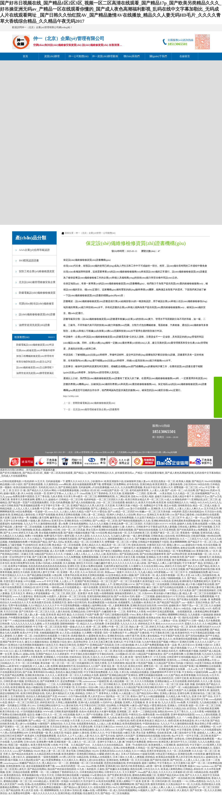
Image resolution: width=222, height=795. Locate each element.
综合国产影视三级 (188, 666)
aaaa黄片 (213, 672)
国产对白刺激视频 (80, 508)
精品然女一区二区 (77, 660)
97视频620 (41, 717)
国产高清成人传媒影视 (100, 678)
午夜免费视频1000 (185, 551)
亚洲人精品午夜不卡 (183, 496)
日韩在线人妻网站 (187, 527)
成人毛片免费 (57, 551)
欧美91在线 (124, 717)
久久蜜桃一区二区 (22, 636)
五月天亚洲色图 (167, 530)
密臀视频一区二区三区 (186, 487)
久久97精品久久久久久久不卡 (43, 605)
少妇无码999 (189, 484)
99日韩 (56, 530)
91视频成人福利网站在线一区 (95, 605)
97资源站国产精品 (37, 542)
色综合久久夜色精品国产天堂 (41, 696)
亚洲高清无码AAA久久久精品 (115, 751)
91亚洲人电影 (146, 496)
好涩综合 (191, 708)
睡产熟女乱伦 (15, 690)
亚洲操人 (172, 705)
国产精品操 (6, 527)
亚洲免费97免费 (44, 742)
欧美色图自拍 (155, 648)
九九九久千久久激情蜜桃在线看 (41, 524)
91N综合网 (101, 533)
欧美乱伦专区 (135, 666)
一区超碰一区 (40, 511)
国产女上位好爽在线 (150, 630)
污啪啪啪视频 (173, 578)
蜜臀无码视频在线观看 (151, 675)
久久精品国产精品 (140, 551)
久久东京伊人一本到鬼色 (31, 590)
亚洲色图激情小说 (15, 766)
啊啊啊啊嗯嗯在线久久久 (13, 539)
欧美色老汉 (148, 720)
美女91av (141, 514)
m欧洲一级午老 (154, 766)
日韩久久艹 (92, 693)
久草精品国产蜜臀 (24, 599)
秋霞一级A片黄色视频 (175, 648)
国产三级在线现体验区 (204, 590)
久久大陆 (113, 672)
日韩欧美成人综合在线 (163, 536)
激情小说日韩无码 (77, 602)
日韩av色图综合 (197, 781)
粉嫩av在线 (89, 790)
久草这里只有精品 (87, 748)
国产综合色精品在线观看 (78, 630)
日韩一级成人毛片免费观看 (205, 621)
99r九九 (211, 781)
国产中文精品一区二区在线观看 (152, 584)
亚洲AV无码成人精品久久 (38, 548)
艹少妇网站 (161, 614)
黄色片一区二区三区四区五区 (23, 702)
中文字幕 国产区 (29, 787)
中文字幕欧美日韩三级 (162, 633)
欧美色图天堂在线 (41, 602)
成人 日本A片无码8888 (127, 754)
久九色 (146, 521)
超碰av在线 (29, 654)
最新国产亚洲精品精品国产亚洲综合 (119, 675)
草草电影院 (6, 596)
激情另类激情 (157, 784)
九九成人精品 (145, 572)
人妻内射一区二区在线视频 (27, 527)
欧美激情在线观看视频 (185, 639)
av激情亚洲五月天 (32, 608)
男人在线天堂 (56, 733)
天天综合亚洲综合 (44, 621)
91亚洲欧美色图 (192, 654)
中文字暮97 (196, 745)
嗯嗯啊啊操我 (51, 790)
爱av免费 (63, 524)
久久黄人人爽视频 (134, 757)
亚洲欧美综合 (71, 521)
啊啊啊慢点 (126, 578)
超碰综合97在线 (193, 545)
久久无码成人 (105, 748)
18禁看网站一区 (207, 727)
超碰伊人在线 (184, 524)
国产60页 (203, 639)
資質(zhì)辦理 (52, 56)
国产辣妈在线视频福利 (130, 521)
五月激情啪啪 (13, 684)
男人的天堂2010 (96, 696)
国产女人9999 (10, 533)
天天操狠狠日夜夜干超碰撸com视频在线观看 (142, 590)
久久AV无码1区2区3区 (92, 572)
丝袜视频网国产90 (204, 493)
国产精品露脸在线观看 (39, 575)
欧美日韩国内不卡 (9, 678)
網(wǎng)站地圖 (170, 452)
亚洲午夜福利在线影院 (182, 714)
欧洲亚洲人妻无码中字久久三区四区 (178, 742)
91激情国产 (44, 724)
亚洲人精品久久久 (91, 545)
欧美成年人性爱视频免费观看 (40, 736)
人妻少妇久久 (18, 757)
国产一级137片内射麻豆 (163, 790)
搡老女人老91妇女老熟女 (92, 760)
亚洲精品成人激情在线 (23, 514)
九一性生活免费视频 (139, 678)
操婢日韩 (104, 569)
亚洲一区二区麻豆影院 (116, 714)
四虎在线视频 (126, 530)
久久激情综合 (51, 484)
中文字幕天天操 (132, 642)
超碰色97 (53, 499)
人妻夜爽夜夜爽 (120, 605)
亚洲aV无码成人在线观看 (49, 563)
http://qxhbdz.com (205, 766)
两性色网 (168, 727)
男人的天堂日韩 (184, 757)
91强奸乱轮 (123, 720)
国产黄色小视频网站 (111, 551)
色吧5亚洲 (135, 720)
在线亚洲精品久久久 (177, 502)
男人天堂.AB (187, 575)
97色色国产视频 (144, 663)
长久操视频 (69, 563)
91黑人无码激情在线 (206, 575)
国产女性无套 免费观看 (59, 699)
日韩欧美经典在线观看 (67, 775)
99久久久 (115, 487)
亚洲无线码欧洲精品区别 (100, 596)
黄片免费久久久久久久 (86, 518)
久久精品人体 (173, 696)
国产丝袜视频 (205, 527)
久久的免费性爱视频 (131, 487)
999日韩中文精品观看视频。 (161, 611)
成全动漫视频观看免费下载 (86, 484)
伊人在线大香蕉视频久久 (199, 748)
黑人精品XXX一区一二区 (55, 763)
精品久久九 (197, 657)
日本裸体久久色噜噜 (100, 599)
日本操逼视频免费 (104, 739)
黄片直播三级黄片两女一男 (14, 518)
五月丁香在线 (42, 496)
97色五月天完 (46, 775)
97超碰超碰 (207, 614)
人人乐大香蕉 (196, 711)
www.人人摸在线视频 (206, 714)
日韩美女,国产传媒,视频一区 (67, 548)
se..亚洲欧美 (154, 508)
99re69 (37, 751)
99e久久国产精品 (121, 787)
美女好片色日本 (151, 487)
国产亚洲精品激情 (67, 487)
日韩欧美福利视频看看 (66, 711)
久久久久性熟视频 (144, 681)
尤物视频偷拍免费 (17, 542)
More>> (51, 337)
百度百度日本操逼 (13, 581)
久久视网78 (134, 566)
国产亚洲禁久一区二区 (12, 727)
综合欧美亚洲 (164, 733)
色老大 (38, 651)
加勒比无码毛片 (169, 651)
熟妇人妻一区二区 (138, 627)
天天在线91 (81, 687)
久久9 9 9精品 (139, 751)
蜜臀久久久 (41, 499)
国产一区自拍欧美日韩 (183, 778)
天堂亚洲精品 (176, 699)
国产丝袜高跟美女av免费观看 (192, 530)
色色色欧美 (202, 548)
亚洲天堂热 (123, 690)
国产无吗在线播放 (194, 636)
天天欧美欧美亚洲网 (208, 708)
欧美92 (102, 636)
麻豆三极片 (152, 587)
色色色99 (60, 672)
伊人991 (31, 705)
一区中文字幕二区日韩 (196, 736)
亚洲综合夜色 (51, 687)
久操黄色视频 (50, 527)
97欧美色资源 (96, 617)
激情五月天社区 (84, 563)
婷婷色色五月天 (146, 624)
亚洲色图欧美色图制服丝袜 (185, 521)
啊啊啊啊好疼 (99, 717)
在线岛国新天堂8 (102, 787)
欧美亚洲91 (14, 657)
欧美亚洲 (161, 502)
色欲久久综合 (28, 708)
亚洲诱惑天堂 (59, 602)
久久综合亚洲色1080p (152, 566)
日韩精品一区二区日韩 (71, 499)
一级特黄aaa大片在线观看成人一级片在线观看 (74, 587)
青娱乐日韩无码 (67, 645)
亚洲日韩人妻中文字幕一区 (45, 572)
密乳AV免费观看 (53, 590)
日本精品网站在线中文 (48, 705)
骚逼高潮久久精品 (88, 569)
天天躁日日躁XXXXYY (156, 524)
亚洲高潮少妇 (112, 766)
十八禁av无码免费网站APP (14, 733)
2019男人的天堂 (67, 757)
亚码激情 (200, 684)
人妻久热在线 (63, 611)
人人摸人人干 (66, 581)
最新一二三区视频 (145, 596)
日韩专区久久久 (112, 772)
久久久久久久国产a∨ (206, 642)
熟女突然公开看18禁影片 (208, 724)
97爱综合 (102, 511)
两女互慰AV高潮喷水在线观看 (102, 530)
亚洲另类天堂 (106, 587)
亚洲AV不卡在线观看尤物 (73, 678)
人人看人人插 (157, 490)
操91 (69, 642)
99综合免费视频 (23, 511)
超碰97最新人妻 (11, 493)
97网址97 (173, 642)
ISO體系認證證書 (29, 260)
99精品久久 (64, 617)
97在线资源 (199, 754)
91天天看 (75, 720)
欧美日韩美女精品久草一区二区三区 (144, 499)
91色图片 (51, 596)
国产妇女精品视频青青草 (153, 554)
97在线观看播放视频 (68, 490)
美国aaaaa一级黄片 (114, 572)
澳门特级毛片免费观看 (134, 742)
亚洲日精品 (146, 484)
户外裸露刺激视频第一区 (21, 617)
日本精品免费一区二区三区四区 (125, 524)
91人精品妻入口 (127, 693)
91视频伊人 (144, 790)
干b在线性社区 (30, 545)
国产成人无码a (56, 542)
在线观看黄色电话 (86, 724)
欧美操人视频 (183, 481)
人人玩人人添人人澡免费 (26, 508)
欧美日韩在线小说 (10, 711)
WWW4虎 (48, 711)
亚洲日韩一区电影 (59, 781)
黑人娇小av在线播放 (26, 724)
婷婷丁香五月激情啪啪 (20, 530)
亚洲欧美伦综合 (115, 636)
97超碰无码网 (201, 672)
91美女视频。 (84, 717)
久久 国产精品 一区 (192, 578)
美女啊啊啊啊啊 (178, 542)
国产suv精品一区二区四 (105, 521)
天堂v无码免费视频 (60, 502)
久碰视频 (80, 608)
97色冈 (3, 657)
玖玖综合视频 (210, 545)
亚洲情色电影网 (73, 584)
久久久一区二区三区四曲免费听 (157, 739)
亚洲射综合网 (185, 754)
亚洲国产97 (185, 621)
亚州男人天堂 (130, 621)
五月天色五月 (211, 508)
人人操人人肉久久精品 (71, 511)
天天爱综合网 (85, 727)
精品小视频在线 (34, 687)
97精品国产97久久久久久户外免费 (148, 690)
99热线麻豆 (210, 617)
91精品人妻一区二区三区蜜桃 (18, 730)
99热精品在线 (201, 772)
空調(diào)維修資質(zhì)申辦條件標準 (35, 350)
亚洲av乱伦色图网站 (35, 784)
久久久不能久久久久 (152, 684)
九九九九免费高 (206, 742)
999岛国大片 (76, 781)
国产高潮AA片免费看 (89, 527)
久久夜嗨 (72, 748)
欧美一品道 (171, 645)
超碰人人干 (106, 584)
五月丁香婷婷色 (99, 493)
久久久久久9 (165, 772)
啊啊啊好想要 (94, 690)
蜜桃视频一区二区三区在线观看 (86, 763)
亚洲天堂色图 (164, 560)
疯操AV (192, 766)
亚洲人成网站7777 (125, 781)
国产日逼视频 (109, 690)
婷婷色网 (53, 569)
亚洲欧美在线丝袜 (34, 675)
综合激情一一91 (180, 781)
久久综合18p (161, 699)
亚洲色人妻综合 (168, 693)
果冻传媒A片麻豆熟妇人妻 (167, 593)
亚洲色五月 (153, 514)
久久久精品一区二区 (183, 493)
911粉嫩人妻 (132, 739)
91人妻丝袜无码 (69, 705)
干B (70, 690)
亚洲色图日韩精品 (86, 754)
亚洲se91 (17, 654)
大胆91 (212, 548)
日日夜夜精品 (63, 560)
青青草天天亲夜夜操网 (22, 499)
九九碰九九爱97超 (120, 536)
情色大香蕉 (101, 663)
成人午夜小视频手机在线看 (200, 584)
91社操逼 (64, 720)
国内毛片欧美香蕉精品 (133, 766)
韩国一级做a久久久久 (74, 627)
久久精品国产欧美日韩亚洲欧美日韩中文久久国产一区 (152, 687)
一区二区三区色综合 (68, 730)
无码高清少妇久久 (47, 487)
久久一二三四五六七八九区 (194, 539)
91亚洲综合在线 (145, 708)
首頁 (25, 56)
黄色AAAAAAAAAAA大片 (169, 624)
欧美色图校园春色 (132, 724)
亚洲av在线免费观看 (124, 748)
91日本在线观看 (80, 599)
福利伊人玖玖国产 (125, 736)
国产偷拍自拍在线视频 (146, 530)
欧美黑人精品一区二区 (77, 542)
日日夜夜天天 (97, 542)
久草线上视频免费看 (66, 702)
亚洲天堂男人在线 (131, 684)
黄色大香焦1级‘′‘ (145, 614)
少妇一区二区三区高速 (73, 530)
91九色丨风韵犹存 (86, 769)
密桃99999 (152, 742)
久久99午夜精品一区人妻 (114, 657)
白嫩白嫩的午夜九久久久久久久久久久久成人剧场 (120, 563)
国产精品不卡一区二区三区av (203, 542)
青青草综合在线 (130, 699)
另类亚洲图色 (172, 548)
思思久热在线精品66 (193, 511)
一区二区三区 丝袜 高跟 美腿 (179, 684)
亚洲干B (215, 581)
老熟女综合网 (187, 548)
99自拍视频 (110, 617)
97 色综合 (23, 578)
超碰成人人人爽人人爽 (209, 733)
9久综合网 (189, 490)
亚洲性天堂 (73, 566)
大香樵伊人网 (153, 651)
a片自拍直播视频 (100, 487)
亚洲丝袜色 (27, 684)
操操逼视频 (110, 669)
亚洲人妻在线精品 (149, 636)
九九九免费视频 (72, 557)
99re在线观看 (163, 714)
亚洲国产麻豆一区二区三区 (164, 533)
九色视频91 (137, 602)
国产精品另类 (142, 784)
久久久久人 (51, 675)
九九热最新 (194, 614)
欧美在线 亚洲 (15, 699)
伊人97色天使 (202, 720)
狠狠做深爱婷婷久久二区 (128, 593)
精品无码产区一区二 (149, 621)
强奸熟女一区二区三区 (12, 584)
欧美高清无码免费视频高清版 (129, 587)
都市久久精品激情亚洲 (37, 727)
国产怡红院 (176, 760)
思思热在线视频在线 (115, 763)
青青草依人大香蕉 (136, 611)
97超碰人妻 (34, 521)
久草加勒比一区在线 (48, 678)
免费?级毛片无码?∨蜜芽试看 (59, 536)
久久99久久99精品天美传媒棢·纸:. (98, 720)
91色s (38, 730)
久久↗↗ (181, 717)
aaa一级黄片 (188, 602)
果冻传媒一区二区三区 (52, 663)
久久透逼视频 (191, 587)
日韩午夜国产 (93, 611)
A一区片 (213, 551)
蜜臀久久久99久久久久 (78, 481)
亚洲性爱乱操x (63, 599)
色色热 (126, 551)
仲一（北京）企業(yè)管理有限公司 (78, 452)
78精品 (192, 502)
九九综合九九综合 (211, 654)
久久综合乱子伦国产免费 (86, 614)
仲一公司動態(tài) (78, 56)
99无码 (172, 524)
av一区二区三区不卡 (177, 572)
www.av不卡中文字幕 (47, 581)
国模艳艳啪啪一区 (69, 624)
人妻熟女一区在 (169, 621)
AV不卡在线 (49, 651)
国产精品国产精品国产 (169, 602)
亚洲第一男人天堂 (69, 572)
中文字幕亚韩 (184, 730)
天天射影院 (192, 702)
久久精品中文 (76, 669)
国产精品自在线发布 (63, 639)
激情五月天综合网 (132, 639)
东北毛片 (62, 736)
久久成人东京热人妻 (46, 617)
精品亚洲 (130, 663)
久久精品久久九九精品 (12, 536)
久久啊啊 (86, 633)
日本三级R (118, 757)
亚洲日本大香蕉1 (101, 630)
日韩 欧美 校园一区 (188, 705)
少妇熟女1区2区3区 (90, 490)
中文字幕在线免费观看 (96, 672)
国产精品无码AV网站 (148, 693)
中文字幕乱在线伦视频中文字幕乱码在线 (92, 654)
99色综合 (186, 608)
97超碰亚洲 (103, 681)
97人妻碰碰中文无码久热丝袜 (36, 778)
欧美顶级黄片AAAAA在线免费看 (192, 630)
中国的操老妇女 (151, 724)
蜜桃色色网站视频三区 (144, 775)
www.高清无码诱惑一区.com (70, 766)
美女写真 (71, 751)
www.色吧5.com (121, 508)
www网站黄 (65, 484)
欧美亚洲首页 (160, 484)
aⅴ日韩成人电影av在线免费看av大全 (197, 660)
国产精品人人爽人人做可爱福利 (164, 563)
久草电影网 (123, 705)
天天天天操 (115, 493)
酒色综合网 (136, 769)
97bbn (132, 614)
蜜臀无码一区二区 (153, 666)
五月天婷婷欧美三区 (138, 533)
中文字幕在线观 (114, 733)
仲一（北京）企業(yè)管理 (88, 233)
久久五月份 (69, 724)
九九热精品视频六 (209, 702)
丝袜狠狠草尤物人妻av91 (137, 481)
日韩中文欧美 (182, 678)
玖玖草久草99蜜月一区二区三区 (80, 496)
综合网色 (111, 705)
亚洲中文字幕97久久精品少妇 (170, 708)
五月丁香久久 (181, 711)
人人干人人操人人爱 (78, 736)
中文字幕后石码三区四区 (92, 705)
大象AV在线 (198, 608)
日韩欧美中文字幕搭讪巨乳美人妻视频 (156, 527)
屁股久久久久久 (193, 624)
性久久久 (95, 736)
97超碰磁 (84, 775)
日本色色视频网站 (78, 524)
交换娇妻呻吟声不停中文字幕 (165, 672)
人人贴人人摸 (103, 724)
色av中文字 (177, 736)
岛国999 (69, 518)
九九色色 (112, 717)
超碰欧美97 (175, 605)
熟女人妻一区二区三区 (53, 751)
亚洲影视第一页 (62, 742)
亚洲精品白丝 (49, 730)
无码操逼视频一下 (55, 481)
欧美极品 (116, 724)
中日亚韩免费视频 (69, 605)
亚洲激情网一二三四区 (134, 493)
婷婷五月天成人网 (28, 533)
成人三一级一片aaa (195, 518)
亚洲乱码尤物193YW (124, 584)
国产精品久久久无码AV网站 (41, 490)
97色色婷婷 (28, 481)
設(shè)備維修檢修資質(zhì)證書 (37, 314)
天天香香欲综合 (11, 778)
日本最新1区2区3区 (183, 772)
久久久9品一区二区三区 (204, 751)
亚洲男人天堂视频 (132, 702)
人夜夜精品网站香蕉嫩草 (206, 611)
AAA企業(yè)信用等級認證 (34, 249)
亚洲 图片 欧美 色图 (88, 593)
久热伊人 (130, 527)
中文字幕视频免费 (142, 578)
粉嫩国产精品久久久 (30, 763)
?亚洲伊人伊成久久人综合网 (121, 514)
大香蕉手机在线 (71, 575)
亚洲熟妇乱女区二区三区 (204, 499)
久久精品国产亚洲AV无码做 (168, 663)
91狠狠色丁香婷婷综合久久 (64, 772)
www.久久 (53, 511)
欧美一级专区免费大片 (140, 657)
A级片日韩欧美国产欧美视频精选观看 (20, 505)
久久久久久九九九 (100, 536)
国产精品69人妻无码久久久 (78, 787)
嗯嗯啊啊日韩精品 (177, 614)
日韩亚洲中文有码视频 (179, 657)
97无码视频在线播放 (31, 711)
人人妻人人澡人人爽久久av (189, 508)
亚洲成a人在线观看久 (101, 757)
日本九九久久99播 (152, 639)
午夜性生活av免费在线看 (142, 714)
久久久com (57, 708)
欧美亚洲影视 (18, 687)
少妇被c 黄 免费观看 (209, 599)
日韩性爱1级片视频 (13, 681)
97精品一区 (137, 505)
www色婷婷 (215, 699)
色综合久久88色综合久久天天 (15, 602)
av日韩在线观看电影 (10, 481)
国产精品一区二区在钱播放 (115, 793)
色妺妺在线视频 (84, 621)
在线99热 (165, 736)
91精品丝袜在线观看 (23, 621)
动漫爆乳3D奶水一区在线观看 (19, 569)
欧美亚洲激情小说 (113, 481)
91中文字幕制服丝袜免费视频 (125, 569)
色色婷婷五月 (147, 699)
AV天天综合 (169, 599)
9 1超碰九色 (68, 739)
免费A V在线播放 (34, 536)
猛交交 (30, 714)
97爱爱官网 (79, 690)
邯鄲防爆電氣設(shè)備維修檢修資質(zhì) (94, 403)
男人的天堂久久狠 (65, 621)
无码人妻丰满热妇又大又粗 (60, 693)
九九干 (63, 569)
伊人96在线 (27, 493)
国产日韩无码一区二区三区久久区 (37, 611)
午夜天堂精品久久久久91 (13, 575)
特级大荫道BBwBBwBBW (133, 648)
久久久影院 (167, 508)
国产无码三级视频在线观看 (114, 614)
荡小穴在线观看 (138, 508)
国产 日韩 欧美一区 (144, 575)
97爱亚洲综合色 (158, 705)
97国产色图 (89, 548)
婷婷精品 (80, 693)
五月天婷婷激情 (116, 663)
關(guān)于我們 (158, 56)
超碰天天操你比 (163, 496)
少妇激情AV (97, 481)
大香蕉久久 (158, 548)
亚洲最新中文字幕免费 (175, 766)
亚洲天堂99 (57, 521)
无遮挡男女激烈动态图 (115, 566)
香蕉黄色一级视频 (189, 533)
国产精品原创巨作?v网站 (85, 784)
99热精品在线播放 (139, 672)
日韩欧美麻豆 (125, 669)
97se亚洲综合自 (98, 775)
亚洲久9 (118, 687)
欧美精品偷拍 (87, 730)
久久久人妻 (206, 681)
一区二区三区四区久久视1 (110, 499)
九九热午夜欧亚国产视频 (155, 642)
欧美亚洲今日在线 (84, 739)
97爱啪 (133, 542)
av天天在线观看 (51, 624)
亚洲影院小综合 (58, 642)
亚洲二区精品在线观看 (18, 772)
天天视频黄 (134, 599)
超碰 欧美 (5, 514)
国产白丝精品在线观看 (171, 587)
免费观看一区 (126, 760)
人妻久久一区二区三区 (84, 742)
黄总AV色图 (170, 505)
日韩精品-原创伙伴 (193, 769)
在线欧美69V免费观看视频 (200, 596)
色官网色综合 (183, 536)
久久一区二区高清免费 (179, 751)
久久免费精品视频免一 (51, 787)
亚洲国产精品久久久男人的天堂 (87, 505)
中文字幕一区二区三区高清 (107, 621)
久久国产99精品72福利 (127, 730)
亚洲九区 (118, 642)
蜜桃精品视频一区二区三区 (17, 781)
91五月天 (40, 481)
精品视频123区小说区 (11, 484)
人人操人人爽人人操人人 (162, 787)
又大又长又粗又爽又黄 (101, 642)
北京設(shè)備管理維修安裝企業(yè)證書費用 (96, 409)
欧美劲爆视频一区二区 (200, 554)
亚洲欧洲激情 (119, 599)
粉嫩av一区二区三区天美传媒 (155, 511)
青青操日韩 (202, 551)
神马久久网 (198, 560)
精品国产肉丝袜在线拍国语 (61, 769)
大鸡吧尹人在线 (73, 551)
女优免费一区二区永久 (84, 684)
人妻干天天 (49, 560)
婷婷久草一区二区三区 (124, 708)
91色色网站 (182, 787)
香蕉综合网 (40, 596)
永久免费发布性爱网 (19, 793)
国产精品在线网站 (36, 769)
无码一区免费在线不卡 (115, 633)
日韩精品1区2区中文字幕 (36, 587)
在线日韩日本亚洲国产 (12, 736)
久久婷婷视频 (64, 684)
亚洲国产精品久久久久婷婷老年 (53, 654)
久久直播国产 (148, 669)
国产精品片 (198, 481)
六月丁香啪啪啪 (207, 669)
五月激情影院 (18, 696)
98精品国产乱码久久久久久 (48, 554)
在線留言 (185, 56)
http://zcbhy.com (71, 396)
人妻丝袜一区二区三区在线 (71, 596)
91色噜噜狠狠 (106, 593)
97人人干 (192, 648)
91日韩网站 (86, 521)
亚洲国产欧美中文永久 (12, 642)
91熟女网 (57, 575)
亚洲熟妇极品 (162, 681)
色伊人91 (80, 714)
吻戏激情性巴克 (67, 666)
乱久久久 (167, 639)
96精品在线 (82, 757)
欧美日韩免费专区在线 (22, 563)
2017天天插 (58, 630)
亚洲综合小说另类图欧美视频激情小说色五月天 (33, 645)
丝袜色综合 (75, 657)
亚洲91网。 (153, 493)
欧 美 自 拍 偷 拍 (151, 702)
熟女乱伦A (199, 757)
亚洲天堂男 (156, 608)
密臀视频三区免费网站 (114, 484)
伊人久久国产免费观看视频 (149, 645)
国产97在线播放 (94, 714)
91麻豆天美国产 (175, 690)
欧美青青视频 (188, 675)
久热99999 (147, 593)
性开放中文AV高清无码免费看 (36, 639)
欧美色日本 (150, 602)
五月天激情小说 (181, 763)
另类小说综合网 (28, 678)
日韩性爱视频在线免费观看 (199, 739)
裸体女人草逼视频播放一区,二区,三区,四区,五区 (51, 593)
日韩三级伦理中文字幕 (196, 699)
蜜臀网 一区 (37, 772)
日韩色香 (126, 608)
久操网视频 (215, 639)
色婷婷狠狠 (17, 524)
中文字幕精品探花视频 (202, 633)
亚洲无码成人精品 (209, 533)
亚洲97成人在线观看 (89, 702)
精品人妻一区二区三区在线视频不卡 (202, 593)
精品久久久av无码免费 (92, 624)
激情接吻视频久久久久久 (121, 539)
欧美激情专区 (182, 633)
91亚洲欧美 (170, 745)
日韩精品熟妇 (84, 751)
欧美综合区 (196, 678)
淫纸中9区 (73, 569)
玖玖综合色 (203, 675)
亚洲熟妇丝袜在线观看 (143, 778)
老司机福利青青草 (139, 490)
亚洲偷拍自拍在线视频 (148, 736)
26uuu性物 (85, 493)
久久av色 (193, 669)
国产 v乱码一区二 (174, 490)
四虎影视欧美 (78, 636)
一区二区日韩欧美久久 (109, 684)
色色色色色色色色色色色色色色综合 (47, 566)
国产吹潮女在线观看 (187, 599)
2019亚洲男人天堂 (211, 745)
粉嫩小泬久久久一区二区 (49, 714)
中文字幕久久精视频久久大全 (25, 660)
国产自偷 (27, 672)
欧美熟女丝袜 (153, 617)
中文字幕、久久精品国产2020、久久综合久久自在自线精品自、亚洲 (95, 745)
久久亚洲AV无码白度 (71, 790)
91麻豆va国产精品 (139, 705)
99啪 (189, 717)
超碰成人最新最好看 (86, 639)
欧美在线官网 (56, 584)
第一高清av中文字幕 (89, 590)
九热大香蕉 (56, 496)
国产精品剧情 (13, 790)
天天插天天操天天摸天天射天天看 (117, 557)
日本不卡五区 (27, 717)
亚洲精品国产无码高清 (102, 645)
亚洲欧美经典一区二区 (109, 699)
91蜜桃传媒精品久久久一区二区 (95, 651)
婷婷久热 (109, 754)
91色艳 (54, 745)
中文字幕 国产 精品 (192, 563)
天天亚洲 (109, 505)
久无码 (136, 669)
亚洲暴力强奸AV (204, 645)
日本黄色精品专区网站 (91, 772)
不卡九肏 (156, 678)
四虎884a (46, 521)
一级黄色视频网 (49, 757)
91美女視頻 (166, 493)
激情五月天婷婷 (21, 572)
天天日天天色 (56, 578)
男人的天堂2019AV (67, 527)
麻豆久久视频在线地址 (37, 642)
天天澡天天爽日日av (104, 727)
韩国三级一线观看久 (19, 745)
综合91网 (93, 687)
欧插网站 (43, 584)
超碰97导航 (64, 508)
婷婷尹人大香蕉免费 (31, 657)
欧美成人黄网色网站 (151, 599)
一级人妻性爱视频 (140, 536)
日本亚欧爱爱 (112, 624)
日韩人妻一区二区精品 (93, 514)
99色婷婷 (176, 511)
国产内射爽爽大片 (49, 681)
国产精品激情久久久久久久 (92, 539)
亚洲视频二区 (124, 711)
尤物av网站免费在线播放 (54, 669)
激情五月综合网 (91, 584)
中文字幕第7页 (66, 687)
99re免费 (180, 702)
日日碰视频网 (20, 720)
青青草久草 (203, 690)
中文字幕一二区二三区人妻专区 (75, 648)
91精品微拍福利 (191, 687)
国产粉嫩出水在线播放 (147, 539)
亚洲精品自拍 (78, 611)
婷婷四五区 (167, 678)
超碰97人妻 (118, 527)
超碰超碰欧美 (33, 757)
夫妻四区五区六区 (156, 545)
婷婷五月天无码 (173, 566)
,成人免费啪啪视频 (32, 560)
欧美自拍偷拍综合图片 (25, 487)
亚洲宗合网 (183, 693)
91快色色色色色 (170, 581)
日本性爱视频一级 (38, 733)
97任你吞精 (62, 657)
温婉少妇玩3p (22, 748)
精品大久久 (161, 720)
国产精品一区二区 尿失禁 (182, 627)
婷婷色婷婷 (193, 681)
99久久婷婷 (168, 630)
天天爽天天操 (123, 505)
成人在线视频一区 (140, 717)
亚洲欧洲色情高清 (160, 521)
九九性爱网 (17, 742)
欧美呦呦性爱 (144, 548)
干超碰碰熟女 (50, 539)
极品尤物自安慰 (74, 672)
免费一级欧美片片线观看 (106, 648)
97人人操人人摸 (41, 666)
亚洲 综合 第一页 (110, 666)
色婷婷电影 (90, 499)
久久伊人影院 (82, 536)
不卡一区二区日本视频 (27, 663)
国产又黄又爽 (39, 557)
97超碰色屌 (26, 666)
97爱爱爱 (97, 633)
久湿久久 (95, 657)
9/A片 (208, 608)
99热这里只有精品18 (166, 754)
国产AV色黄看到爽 (173, 654)
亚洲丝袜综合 (197, 693)
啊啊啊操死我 (203, 778)
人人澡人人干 (71, 493)
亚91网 (73, 727)
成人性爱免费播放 (50, 760)
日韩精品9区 (53, 739)
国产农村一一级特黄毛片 (122, 548)
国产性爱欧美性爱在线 (119, 775)
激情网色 (86, 578)
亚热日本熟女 (203, 602)
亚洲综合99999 (55, 557)
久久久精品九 (34, 539)
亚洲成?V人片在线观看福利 (206, 730)
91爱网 (115, 784)
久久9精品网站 (210, 624)
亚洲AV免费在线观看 (91, 566)
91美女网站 (105, 784)
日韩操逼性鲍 (177, 584)
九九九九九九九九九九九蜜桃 (26, 624)
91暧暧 (100, 754)
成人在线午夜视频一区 (168, 575)
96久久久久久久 (11, 708)
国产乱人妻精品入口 (101, 508)
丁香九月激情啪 (72, 578)
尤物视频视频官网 (49, 633)
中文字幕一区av (48, 508)
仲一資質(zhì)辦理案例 (105, 56)
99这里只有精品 (202, 663)
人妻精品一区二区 (101, 708)
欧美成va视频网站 (42, 530)
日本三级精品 (71, 708)
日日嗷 (29, 630)
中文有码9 (187, 672)
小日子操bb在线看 (77, 696)
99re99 (95, 751)
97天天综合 (179, 596)
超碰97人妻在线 (81, 733)
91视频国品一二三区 (45, 684)
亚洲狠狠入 (50, 657)
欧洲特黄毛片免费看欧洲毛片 (195, 581)
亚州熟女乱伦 (32, 681)
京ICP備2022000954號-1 (152, 452)
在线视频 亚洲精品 (146, 557)
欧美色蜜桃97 (69, 754)
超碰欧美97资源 (91, 551)
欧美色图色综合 (12, 775)
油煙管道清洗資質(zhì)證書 (34, 325)
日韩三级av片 (148, 560)
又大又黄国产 (129, 772)
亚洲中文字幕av (55, 493)
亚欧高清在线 (138, 545)
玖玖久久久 (117, 560)
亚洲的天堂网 (187, 642)
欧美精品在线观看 (165, 757)
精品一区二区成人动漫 (205, 505)
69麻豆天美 (129, 733)
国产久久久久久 (193, 775)
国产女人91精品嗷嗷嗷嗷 (152, 696)
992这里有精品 (113, 575)
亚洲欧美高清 (7, 748)
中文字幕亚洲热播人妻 (59, 784)
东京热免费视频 (125, 518)
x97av (201, 487)
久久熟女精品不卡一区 (178, 784)
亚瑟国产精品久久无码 (65, 778)
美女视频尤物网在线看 (51, 533)
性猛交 (68, 733)
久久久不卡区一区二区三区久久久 (133, 660)
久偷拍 (100, 769)
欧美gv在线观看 (139, 787)
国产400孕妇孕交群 (177, 554)
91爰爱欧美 (92, 636)
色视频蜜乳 (124, 602)
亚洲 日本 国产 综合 (202, 696)
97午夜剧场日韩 (140, 608)
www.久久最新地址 (23, 596)
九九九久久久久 (128, 624)
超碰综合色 (212, 757)
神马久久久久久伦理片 (186, 727)
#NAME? (62, 696)
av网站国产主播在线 (138, 633)
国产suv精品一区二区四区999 (123, 511)
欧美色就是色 (187, 720)
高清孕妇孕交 (80, 642)
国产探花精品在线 (129, 554)
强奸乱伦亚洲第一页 (192, 617)
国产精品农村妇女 (95, 608)
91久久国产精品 (172, 675)
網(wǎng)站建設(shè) (133, 452)
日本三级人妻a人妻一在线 (31, 614)
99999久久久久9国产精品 (129, 727)
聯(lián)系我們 (132, 56)
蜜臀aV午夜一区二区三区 (115, 627)
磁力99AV (214, 572)
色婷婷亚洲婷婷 (23, 627)
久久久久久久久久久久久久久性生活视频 (163, 569)
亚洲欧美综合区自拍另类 (143, 605)
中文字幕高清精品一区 (163, 551)
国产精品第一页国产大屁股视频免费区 (28, 502)
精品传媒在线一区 (117, 533)
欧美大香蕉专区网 (40, 745)
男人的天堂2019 (186, 645)
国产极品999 (202, 490)
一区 (46, 772)
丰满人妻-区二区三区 (46, 648)
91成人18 (169, 499)
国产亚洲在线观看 (33, 484)
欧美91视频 (128, 575)
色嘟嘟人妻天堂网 (39, 518)
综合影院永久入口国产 (88, 666)
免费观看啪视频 (90, 557)
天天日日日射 (10, 611)
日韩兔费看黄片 (79, 617)
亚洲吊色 (171, 660)
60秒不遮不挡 (132, 636)
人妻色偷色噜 (175, 484)
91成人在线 (159, 578)
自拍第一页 (40, 493)
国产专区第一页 (198, 790)
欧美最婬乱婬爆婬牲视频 (36, 551)
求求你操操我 (133, 763)
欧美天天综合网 (147, 502)
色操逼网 (120, 739)
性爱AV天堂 (123, 778)
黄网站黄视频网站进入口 (54, 690)
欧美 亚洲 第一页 (145, 781)
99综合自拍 (203, 484)
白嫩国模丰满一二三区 (114, 611)
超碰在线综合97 (164, 596)
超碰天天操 (117, 630)
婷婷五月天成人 (132, 560)
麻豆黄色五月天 (50, 608)
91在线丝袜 (111, 602)
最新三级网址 (149, 763)
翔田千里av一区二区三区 (195, 605)
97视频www (102, 548)
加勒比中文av (202, 496)
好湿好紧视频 (120, 678)
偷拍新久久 (131, 502)
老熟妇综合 (56, 724)
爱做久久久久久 (201, 717)
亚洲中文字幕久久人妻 (109, 742)
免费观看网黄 (159, 660)
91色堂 (3, 702)
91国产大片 (90, 511)
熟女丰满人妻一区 (171, 617)
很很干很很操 (171, 666)
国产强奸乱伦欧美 (159, 760)
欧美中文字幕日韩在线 (54, 660)
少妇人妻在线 (106, 687)
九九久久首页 (168, 702)
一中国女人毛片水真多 (179, 590)
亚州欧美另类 (177, 557)
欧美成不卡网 (131, 630)
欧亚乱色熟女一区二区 (163, 481)
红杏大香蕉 (163, 557)
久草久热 (124, 672)
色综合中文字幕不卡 (67, 651)
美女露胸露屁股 (96, 602)
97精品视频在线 (107, 518)
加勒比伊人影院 (42, 630)
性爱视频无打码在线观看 (101, 660)
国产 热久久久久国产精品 (196, 566)
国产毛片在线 (108, 736)
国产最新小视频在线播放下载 (79, 533)
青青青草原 (42, 569)
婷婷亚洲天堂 (47, 702)
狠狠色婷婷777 (182, 499)
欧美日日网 (45, 545)
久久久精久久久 (70, 760)
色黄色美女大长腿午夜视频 (101, 711)
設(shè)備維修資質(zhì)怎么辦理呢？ (35, 367)
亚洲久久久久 (97, 733)
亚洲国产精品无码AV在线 (170, 775)
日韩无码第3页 (162, 781)
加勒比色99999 (165, 711)
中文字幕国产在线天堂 (172, 636)
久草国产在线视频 (45, 514)
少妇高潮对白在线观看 (207, 514)
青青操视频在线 (30, 775)
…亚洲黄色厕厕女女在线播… (171, 669)
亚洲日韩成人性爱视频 (70, 793)
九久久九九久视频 (98, 524)
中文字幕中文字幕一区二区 (55, 505)
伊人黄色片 (183, 790)
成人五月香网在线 (24, 651)
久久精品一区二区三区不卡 (170, 518)
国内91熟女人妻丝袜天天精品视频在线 (20, 669)
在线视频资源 (184, 611)
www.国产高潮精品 (23, 751)
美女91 (176, 608)
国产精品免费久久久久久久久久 (168, 748)
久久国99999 (31, 584)
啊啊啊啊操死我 (106, 496)
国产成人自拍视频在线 (83, 502)
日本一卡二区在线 (45, 599)
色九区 (123, 666)
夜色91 (134, 696)
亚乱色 (86, 657)
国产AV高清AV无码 (124, 596)
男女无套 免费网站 (146, 733)
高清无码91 (112, 554)
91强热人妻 (214, 524)
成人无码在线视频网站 (125, 790)
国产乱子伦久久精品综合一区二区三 (97, 778)
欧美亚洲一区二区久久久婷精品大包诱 (78, 675)
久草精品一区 (142, 748)
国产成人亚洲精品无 (35, 699)
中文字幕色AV (164, 763)
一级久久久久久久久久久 (44, 793)
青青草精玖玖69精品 (44, 672)
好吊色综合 (133, 484)
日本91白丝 (30, 742)
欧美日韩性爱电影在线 (32, 693)
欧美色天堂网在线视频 (68, 514)
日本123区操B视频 (124, 645)
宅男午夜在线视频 (17, 605)
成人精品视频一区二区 (122, 681)
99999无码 (162, 605)
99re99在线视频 (212, 481)
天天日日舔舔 (142, 760)
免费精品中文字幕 (153, 505)
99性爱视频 (159, 572)
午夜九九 (186, 696)
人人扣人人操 (98, 554)
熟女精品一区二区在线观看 (66, 545)
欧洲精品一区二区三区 (34, 739)
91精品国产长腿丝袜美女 (149, 654)
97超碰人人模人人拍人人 (77, 554)
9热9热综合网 (213, 536)
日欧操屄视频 (198, 536)
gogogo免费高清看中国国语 (20, 496)
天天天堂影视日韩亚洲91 (21, 648)
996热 (21, 784)
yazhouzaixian (89, 681)
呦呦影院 (107, 527)
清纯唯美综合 (185, 505)
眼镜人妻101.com (175, 545)
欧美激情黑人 (156, 745)
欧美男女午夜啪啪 (17, 566)
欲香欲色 (179, 739)
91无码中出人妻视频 (111, 702)
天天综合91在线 (213, 511)
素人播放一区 (113, 608)
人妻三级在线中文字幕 (184, 733)
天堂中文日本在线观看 (15, 521)
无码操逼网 (84, 487)
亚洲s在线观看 (199, 524)
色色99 (82, 711)
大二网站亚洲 (123, 496)
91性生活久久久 (151, 769)
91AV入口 (8, 651)
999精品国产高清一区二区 (114, 490)
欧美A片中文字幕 (29, 633)
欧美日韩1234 (167, 514)
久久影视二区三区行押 (84, 699)
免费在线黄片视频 (188, 651)
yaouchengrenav (11, 763)
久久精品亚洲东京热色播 (47, 754)
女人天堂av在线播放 (70, 633)
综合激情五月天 (109, 590)
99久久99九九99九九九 (209, 502)
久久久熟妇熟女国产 (29, 760)
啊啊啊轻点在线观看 (210, 666)
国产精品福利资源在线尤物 (200, 569)
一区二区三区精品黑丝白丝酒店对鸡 (91, 560)
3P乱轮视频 (69, 714)
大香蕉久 (167, 608)
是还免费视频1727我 (71, 681)
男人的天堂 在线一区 (32, 790)
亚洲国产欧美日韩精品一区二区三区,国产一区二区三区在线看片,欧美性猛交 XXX (118, 581)
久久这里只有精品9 (145, 518)
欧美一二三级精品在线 (145, 711)
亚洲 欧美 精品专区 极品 (59, 614)
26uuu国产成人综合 (148, 772)
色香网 (54, 666)
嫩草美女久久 (57, 518)
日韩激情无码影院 (67, 539)
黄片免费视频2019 (181, 560)
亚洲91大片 (167, 487)
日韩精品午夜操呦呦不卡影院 (153, 542)
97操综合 (189, 663)
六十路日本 (64, 636)
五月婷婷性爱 (147, 730)
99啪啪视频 (211, 711)
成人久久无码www (104, 730)
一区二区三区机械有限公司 (79, 663)
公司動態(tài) (109, 233)
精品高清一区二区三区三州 (116, 545)
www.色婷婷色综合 (152, 727)
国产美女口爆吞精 (184, 514)
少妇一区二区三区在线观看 (110, 502)
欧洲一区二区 (93, 627)
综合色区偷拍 (67, 608)
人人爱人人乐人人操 (194, 760)
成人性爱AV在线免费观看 (106, 578)
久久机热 (195, 784)
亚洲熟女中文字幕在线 (110, 639)
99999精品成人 (41, 781)
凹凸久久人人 (70, 590)
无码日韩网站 (163, 778)
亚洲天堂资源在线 (156, 751)
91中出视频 (30, 581)
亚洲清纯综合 (18, 630)
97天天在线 (160, 657)
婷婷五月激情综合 (169, 539)
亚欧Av (134, 496)
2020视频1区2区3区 (125, 654)
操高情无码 (183, 745)
